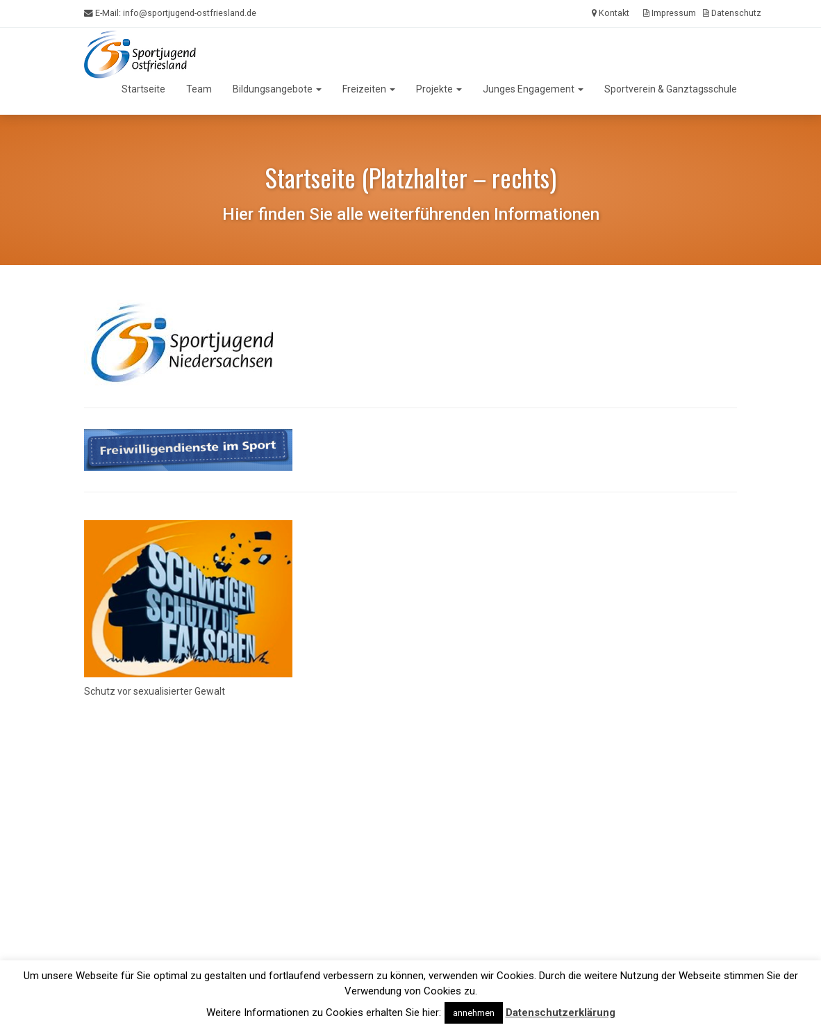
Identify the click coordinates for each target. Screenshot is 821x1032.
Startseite (143, 89)
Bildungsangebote (277, 89)
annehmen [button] (474, 1013)
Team (199, 89)
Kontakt (610, 13)
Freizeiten (368, 89)
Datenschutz (732, 13)
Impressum (669, 13)
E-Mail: (170, 13)
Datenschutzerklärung (560, 1012)
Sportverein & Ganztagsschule (670, 89)
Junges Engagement (533, 89)
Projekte (439, 89)
